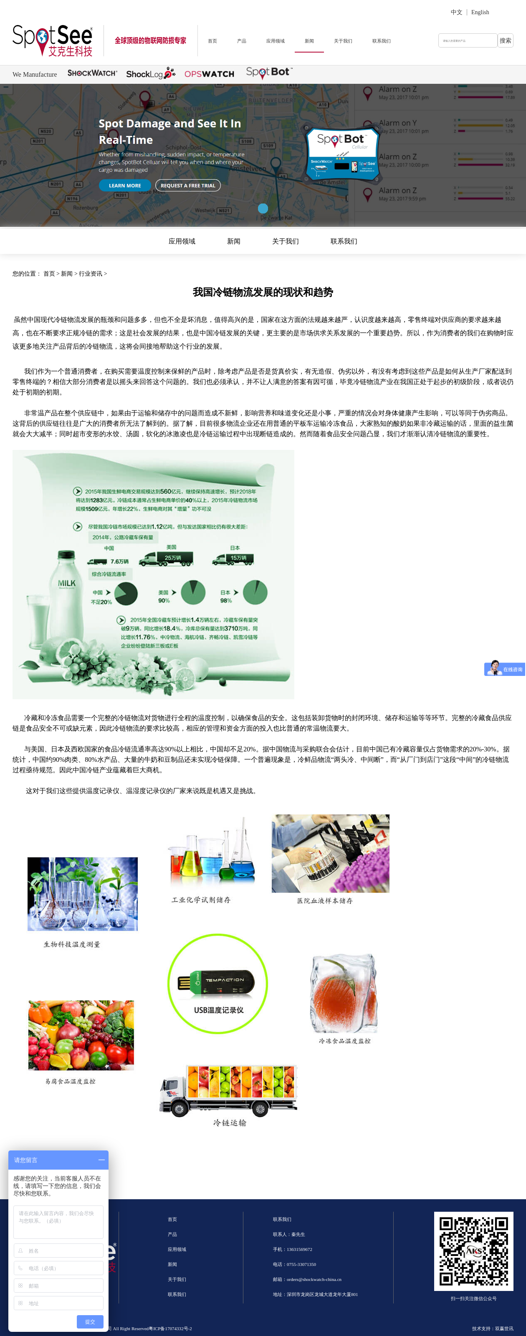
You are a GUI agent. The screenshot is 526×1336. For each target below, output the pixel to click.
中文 (457, 12)
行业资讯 (90, 274)
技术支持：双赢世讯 (492, 1328)
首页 (212, 40)
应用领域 (275, 40)
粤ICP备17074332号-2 (170, 1328)
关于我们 (343, 40)
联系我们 (381, 40)
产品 (241, 40)
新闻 (309, 40)
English (480, 12)
